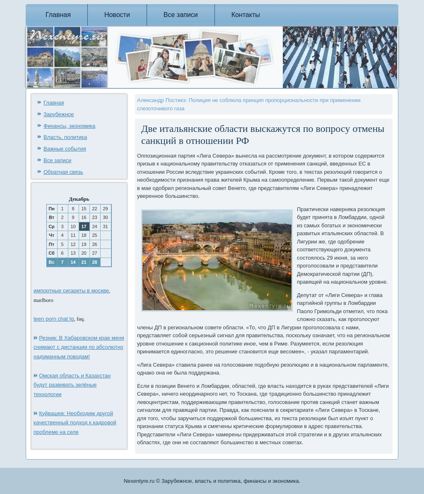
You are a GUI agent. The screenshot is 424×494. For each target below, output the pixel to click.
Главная (58, 14)
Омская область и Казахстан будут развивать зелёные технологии (72, 385)
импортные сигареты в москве (71, 290)
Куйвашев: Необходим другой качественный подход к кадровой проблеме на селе (75, 423)
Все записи (181, 14)
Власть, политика (65, 137)
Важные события (64, 149)
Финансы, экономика (69, 126)
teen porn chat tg (54, 319)
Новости (117, 14)
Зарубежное (58, 114)
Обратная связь (63, 172)
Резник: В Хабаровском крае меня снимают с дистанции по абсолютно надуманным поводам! (79, 347)
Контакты (245, 14)
